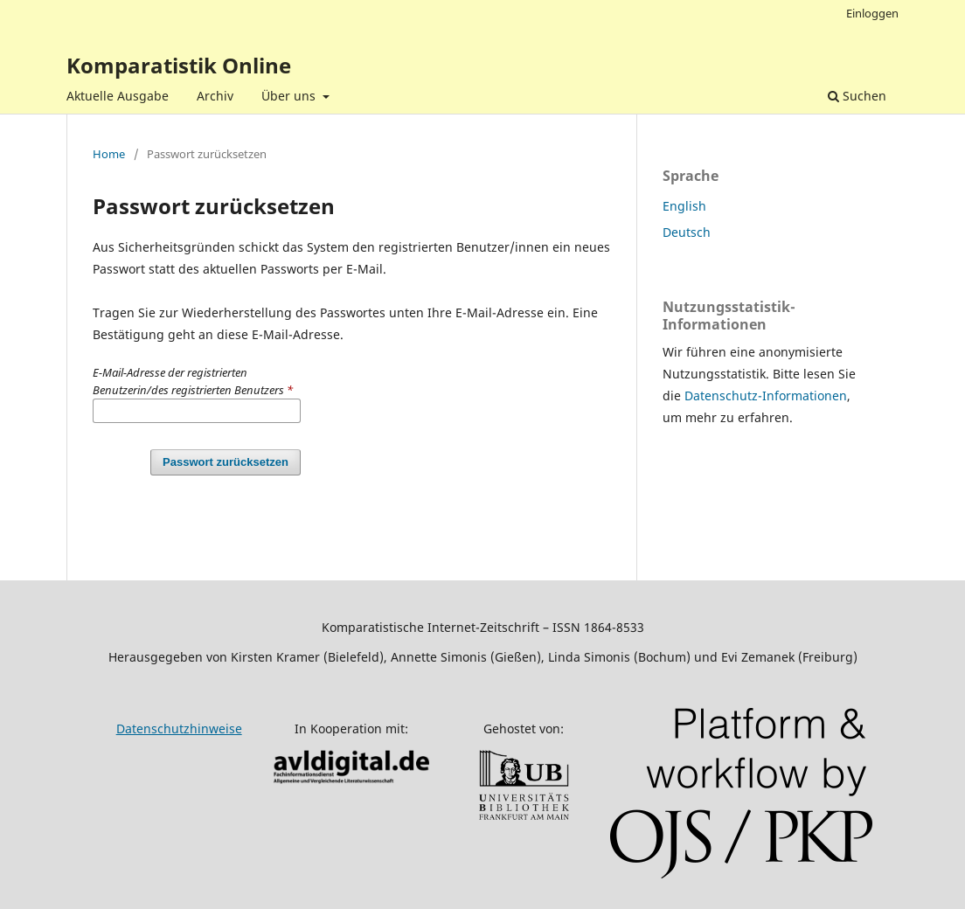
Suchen (857, 95)
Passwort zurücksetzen (225, 461)
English (684, 206)
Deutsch (687, 232)
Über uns (290, 95)
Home (109, 154)
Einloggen (872, 13)
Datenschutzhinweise (179, 728)
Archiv (215, 95)
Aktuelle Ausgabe (117, 95)
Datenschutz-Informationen (765, 395)
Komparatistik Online (178, 65)
